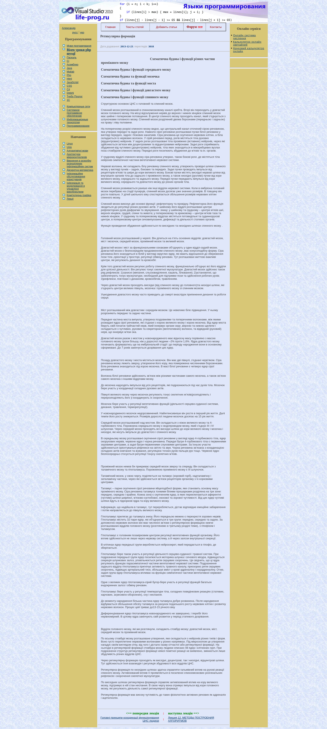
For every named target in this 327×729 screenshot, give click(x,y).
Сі (68, 61)
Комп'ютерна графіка (79, 195)
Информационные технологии (77, 121)
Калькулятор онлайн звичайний (247, 43)
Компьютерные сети (78, 106)
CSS (69, 85)
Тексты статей (134, 27)
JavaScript (72, 82)
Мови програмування (79, 45)
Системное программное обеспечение (74, 113)
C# (68, 89)
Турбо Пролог (75, 96)
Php (69, 75)
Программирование (78, 125)
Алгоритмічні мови (77, 150)
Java (69, 68)
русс (75, 32)
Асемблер (72, 64)
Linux (70, 143)
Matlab (70, 71)
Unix (69, 147)
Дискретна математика (80, 170)
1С (68, 100)
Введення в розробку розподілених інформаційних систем (80, 163)
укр (82, 32)
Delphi (70, 93)
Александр (68, 28)
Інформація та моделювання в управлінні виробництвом (76, 187)
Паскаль (72, 57)
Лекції (70, 198)
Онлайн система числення (244, 37)
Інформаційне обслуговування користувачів (76, 176)
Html (69, 78)
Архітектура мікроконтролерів (77, 156)
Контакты (216, 27)
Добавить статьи (166, 27)
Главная (110, 27)
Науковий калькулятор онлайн (248, 50)
